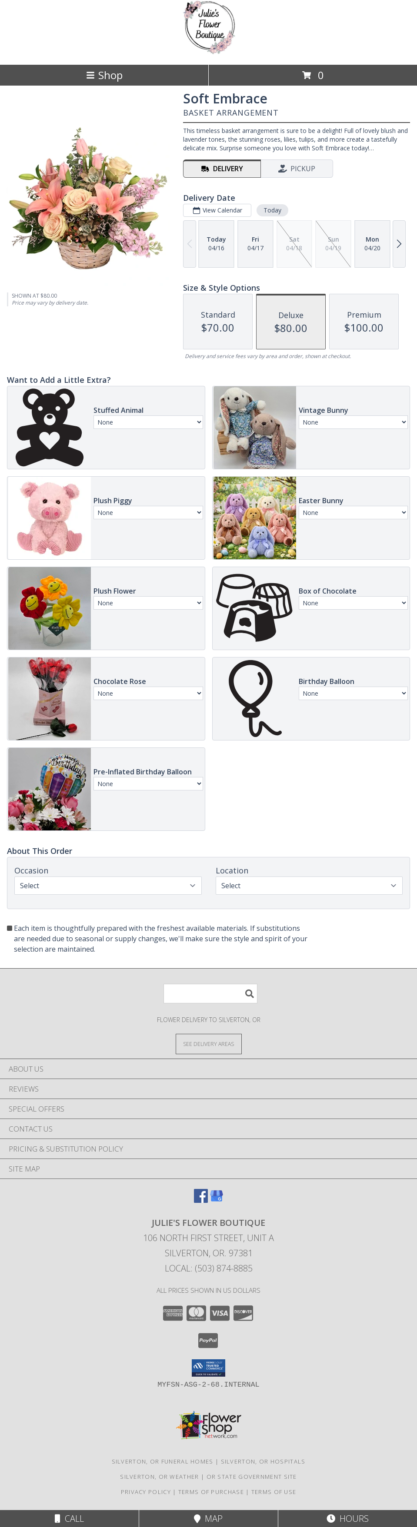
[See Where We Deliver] (209, 1043)
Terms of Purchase (211, 1492)
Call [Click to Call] (69, 1518)
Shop (104, 75)
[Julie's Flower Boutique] (208, 52)
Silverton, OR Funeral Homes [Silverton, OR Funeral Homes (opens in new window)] (163, 1461)
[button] (208, 1368)
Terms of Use (274, 1492)
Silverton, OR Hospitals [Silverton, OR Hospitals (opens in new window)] (263, 1461)
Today (272, 210)
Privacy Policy (146, 1492)
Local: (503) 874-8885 (209, 1268)
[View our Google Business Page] (217, 1200)
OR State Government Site (252, 1477)
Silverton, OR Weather (159, 1477)
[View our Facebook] (201, 1200)
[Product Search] (210, 993)
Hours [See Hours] (348, 1518)
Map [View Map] (208, 1518)
